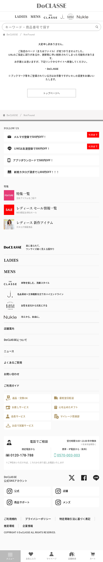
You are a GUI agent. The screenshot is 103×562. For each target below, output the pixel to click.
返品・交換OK (17, 398)
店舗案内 (9, 328)
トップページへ (51, 93)
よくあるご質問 (13, 362)
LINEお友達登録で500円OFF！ (53, 147)
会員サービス (16, 416)
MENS (35, 16)
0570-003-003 (68, 455)
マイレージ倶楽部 (67, 416)
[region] (51, 16)
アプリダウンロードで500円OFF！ (30, 160)
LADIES (21, 16)
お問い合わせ (11, 374)
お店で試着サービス (20, 425)
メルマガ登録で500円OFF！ (53, 135)
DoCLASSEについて (15, 340)
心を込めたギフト (66, 407)
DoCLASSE (53, 68)
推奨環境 (9, 526)
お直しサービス (17, 407)
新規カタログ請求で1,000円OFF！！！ (33, 172)
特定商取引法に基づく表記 (74, 519)
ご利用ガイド (11, 385)
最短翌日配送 (64, 398)
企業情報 (28, 526)
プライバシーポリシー (38, 519)
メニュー (10, 556)
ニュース (9, 351)
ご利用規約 (10, 519)
